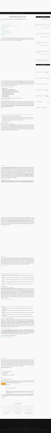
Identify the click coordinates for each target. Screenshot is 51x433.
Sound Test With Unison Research (7, 32)
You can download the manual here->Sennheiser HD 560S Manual (11, 26)
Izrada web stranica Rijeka (26, 427)
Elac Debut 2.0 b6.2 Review (20, 428)
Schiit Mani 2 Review (38, 428)
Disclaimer (15, 422)
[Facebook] (23, 420)
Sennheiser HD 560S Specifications (6, 25)
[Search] (49, 13)
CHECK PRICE (3, 383)
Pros (4, 35)
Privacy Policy (19, 422)
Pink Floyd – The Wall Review (44, 36)
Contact (36, 422)
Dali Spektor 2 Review (25, 428)
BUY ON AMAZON (3, 123)
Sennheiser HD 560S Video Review (6, 33)
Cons (4, 36)
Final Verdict (3, 34)
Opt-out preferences (24, 422)
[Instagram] (28, 420)
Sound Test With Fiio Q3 (5, 30)
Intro (2, 24)
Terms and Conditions (31, 422)
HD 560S (3, 125)
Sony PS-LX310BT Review (13, 428)
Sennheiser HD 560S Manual (17, 98)
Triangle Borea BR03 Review (32, 428)
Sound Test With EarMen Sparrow (7, 31)
